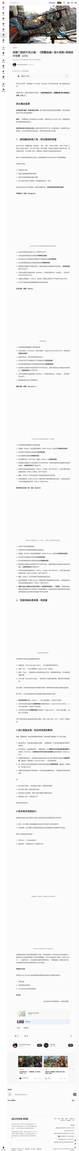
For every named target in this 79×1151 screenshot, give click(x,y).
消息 (76, 2)
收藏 (68, 2)
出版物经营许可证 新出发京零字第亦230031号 (64, 1142)
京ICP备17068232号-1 (69, 1130)
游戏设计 (26, 1028)
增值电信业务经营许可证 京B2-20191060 (65, 1128)
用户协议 (33, 1149)
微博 (59, 1118)
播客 (66, 1118)
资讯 (46, 1069)
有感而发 (15, 47)
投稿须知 (27, 1149)
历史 (72, 2)
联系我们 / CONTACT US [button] (18, 1149)
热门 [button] (73, 1100)
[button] (19, 76)
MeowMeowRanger (25, 1044)
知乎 (55, 1118)
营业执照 (72, 1125)
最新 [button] (77, 1100)
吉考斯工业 (71, 1118)
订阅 (70, 1045)
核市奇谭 (63, 1120)
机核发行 (69, 1120)
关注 (39, 1045)
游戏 (18, 1028)
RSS (73, 1120)
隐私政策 (39, 1149)
